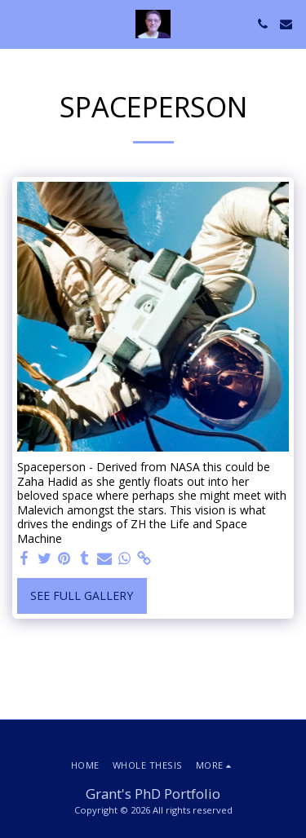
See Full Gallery (81, 595)
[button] (18, 23)
